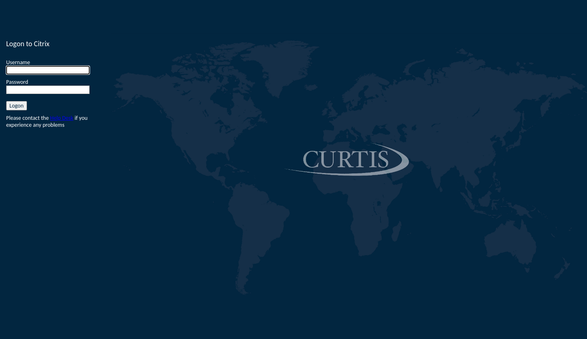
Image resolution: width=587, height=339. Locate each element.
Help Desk (61, 117)
